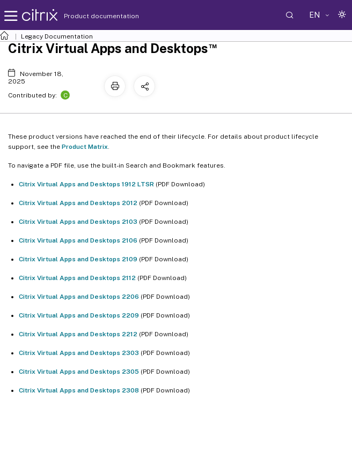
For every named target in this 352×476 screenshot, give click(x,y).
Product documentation (88, 16)
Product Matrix (85, 146)
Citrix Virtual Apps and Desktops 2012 (78, 203)
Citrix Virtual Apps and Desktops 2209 (79, 315)
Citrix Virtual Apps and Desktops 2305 (79, 371)
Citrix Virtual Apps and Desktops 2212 (78, 334)
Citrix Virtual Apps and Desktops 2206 (79, 296)
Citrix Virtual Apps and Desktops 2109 (78, 259)
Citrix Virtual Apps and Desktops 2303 (79, 353)
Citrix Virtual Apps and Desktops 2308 (79, 390)
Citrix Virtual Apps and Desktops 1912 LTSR (86, 184)
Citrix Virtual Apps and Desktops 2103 (78, 221)
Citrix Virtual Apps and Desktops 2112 (77, 278)
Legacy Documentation (57, 36)
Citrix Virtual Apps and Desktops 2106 (78, 240)
